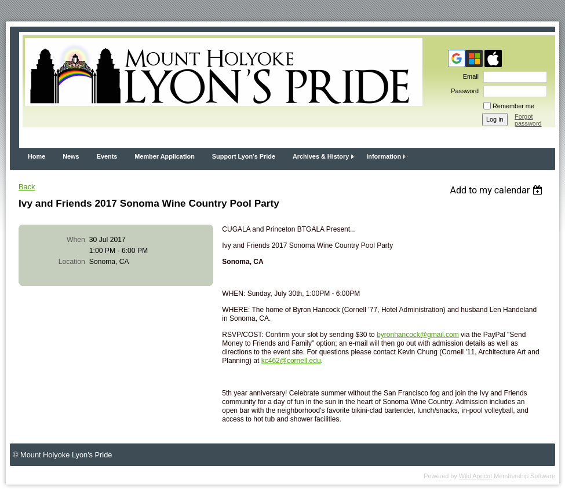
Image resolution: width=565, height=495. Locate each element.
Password (463, 90)
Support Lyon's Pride (243, 156)
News (71, 156)
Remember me (513, 105)
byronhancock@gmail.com (418, 335)
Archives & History (321, 156)
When (76, 240)
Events (107, 156)
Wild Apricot (475, 475)
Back (27, 186)
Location (72, 262)
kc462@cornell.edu (291, 361)
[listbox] (497, 190)
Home (36, 156)
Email (469, 76)
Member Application (164, 156)
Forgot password (528, 120)
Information (383, 156)
